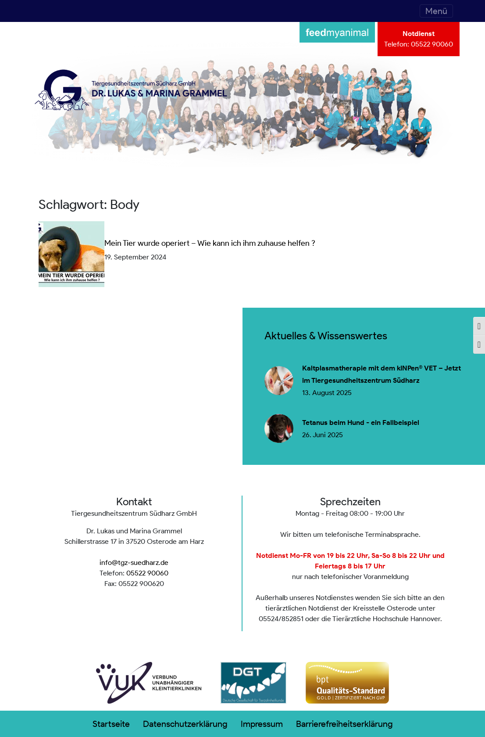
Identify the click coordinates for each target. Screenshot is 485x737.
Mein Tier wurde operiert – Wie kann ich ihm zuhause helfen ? (209, 243)
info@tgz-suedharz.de (134, 562)
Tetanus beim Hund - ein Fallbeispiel (360, 422)
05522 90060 (432, 44)
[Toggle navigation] (436, 11)
